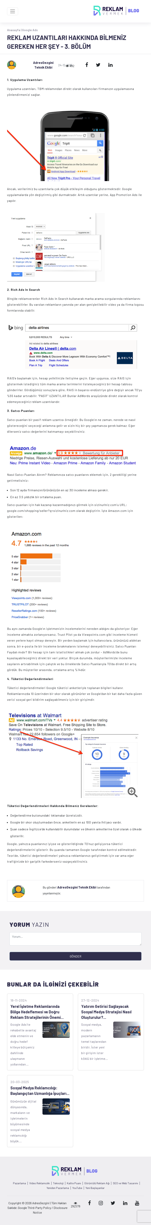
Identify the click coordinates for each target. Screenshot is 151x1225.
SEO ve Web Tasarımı (125, 1183)
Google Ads (30, 30)
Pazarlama (19, 1183)
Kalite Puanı (74, 1183)
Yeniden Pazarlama (58, 1188)
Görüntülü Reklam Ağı (97, 1183)
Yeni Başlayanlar (95, 1188)
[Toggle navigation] (12, 11)
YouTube (77, 1188)
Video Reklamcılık (39, 1183)
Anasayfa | (14, 30)
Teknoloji (58, 1183)
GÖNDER (75, 956)
